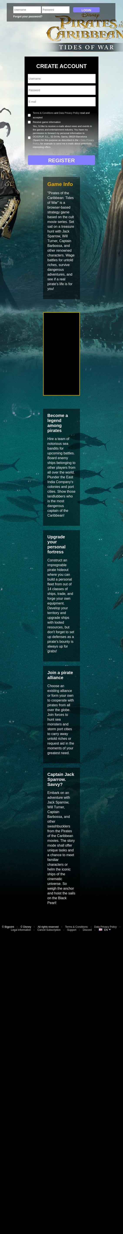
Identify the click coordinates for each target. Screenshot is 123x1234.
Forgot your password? (27, 16)
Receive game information (47, 122)
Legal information (21, 929)
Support (71, 929)
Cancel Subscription (49, 929)
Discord (87, 929)
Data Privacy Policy (69, 113)
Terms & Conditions (43, 113)
